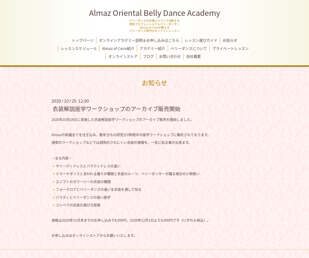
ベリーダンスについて (189, 48)
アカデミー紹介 (152, 48)
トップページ (83, 40)
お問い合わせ (170, 56)
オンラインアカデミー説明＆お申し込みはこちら (139, 40)
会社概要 (193, 56)
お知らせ (230, 40)
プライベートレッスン (230, 48)
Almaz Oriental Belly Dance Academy (154, 12)
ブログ (148, 56)
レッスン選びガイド (201, 40)
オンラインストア (123, 56)
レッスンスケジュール (79, 48)
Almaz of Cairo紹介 (118, 48)
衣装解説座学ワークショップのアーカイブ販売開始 (116, 108)
